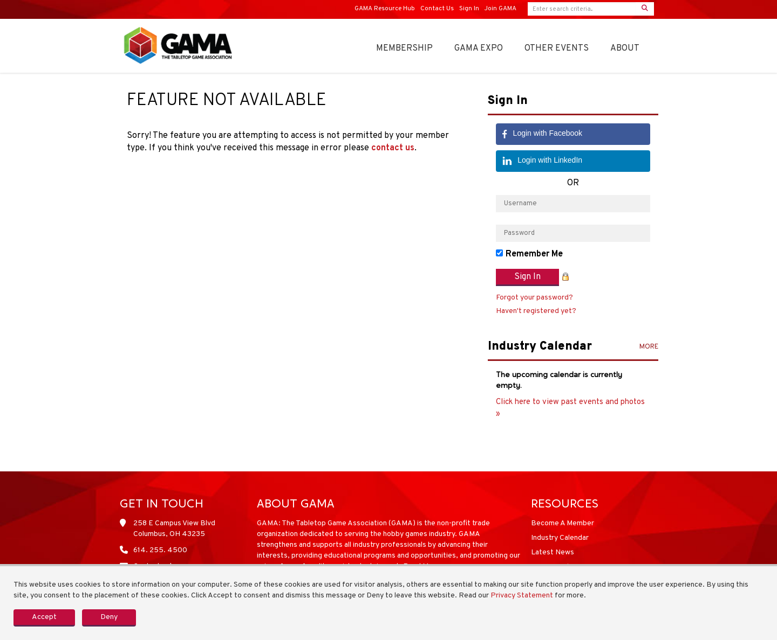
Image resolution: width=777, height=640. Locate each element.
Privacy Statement (521, 595)
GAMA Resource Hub (385, 8)
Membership (404, 48)
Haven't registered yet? (536, 311)
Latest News (552, 552)
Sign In (469, 8)
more (648, 347)
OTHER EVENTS (556, 48)
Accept (44, 617)
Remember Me (534, 254)
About (624, 48)
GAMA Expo (478, 48)
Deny (109, 617)
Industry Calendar (560, 537)
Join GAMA (500, 8)
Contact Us (437, 8)
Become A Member (562, 523)
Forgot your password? (534, 297)
